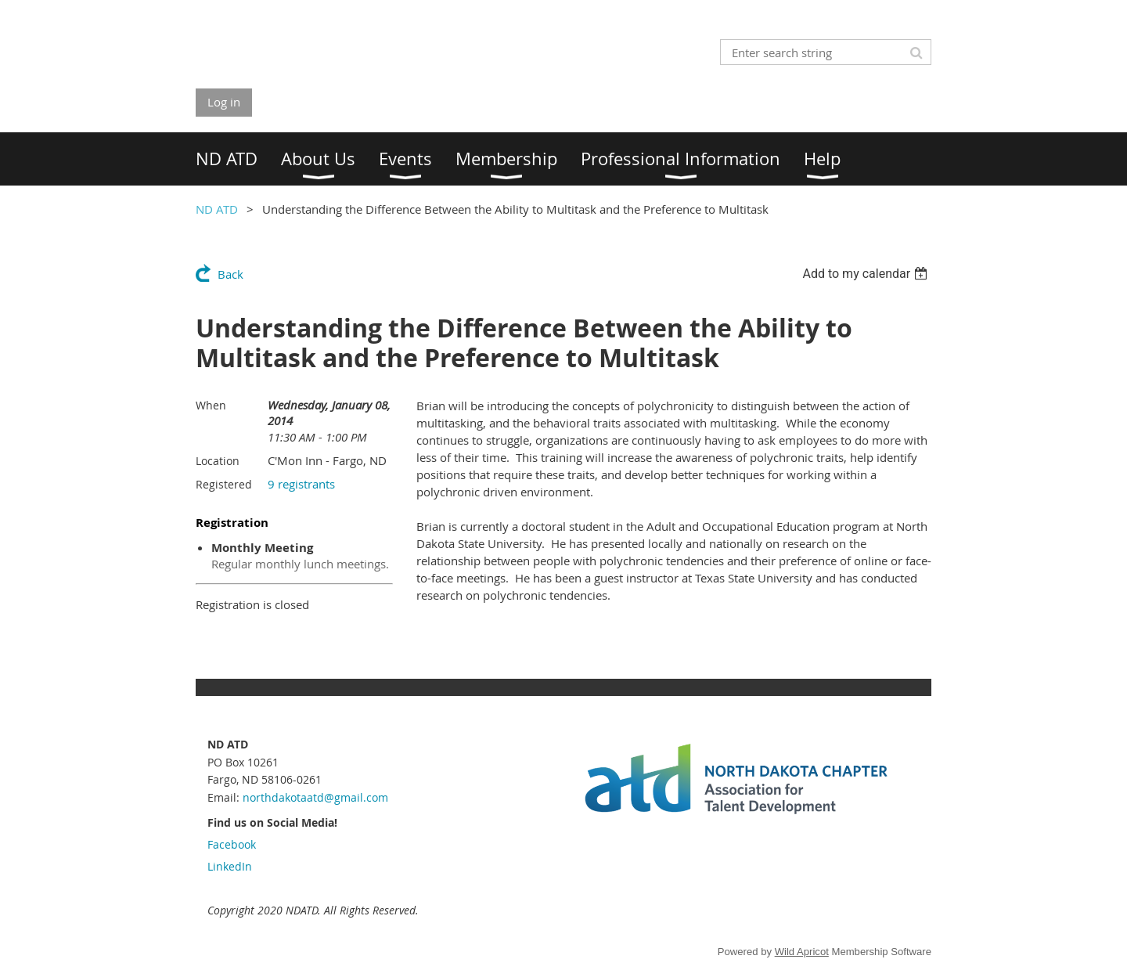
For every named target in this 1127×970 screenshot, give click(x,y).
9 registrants (301, 484)
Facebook (231, 844)
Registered (224, 484)
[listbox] (866, 273)
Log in (223, 102)
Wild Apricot (802, 951)
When (211, 405)
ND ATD (217, 209)
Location (217, 460)
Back (230, 274)
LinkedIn (229, 866)
